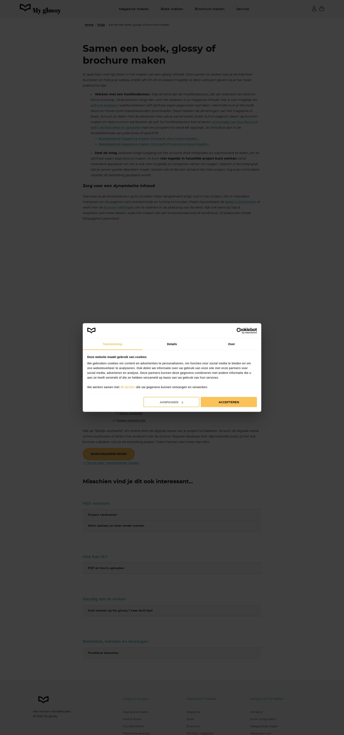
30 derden (127, 387)
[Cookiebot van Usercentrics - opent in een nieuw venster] (239, 331)
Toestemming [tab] (112, 343)
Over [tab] (231, 343)
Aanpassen (171, 402)
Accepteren (229, 402)
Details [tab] (172, 343)
